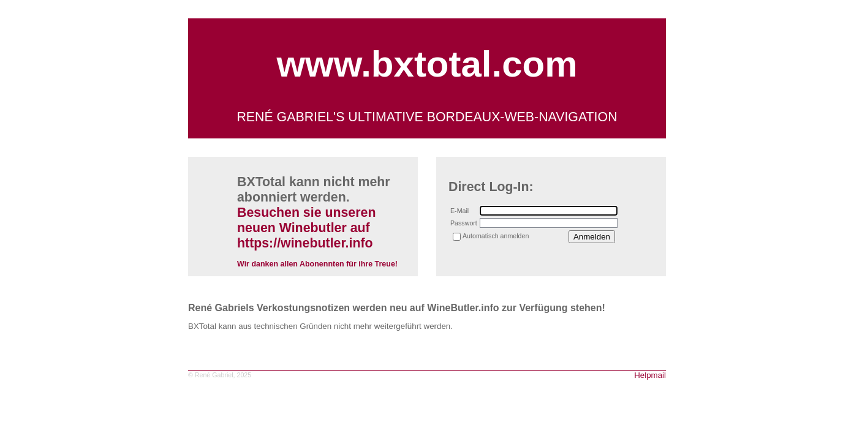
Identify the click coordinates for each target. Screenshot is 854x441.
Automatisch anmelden (496, 235)
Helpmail (650, 375)
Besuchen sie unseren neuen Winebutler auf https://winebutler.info (306, 228)
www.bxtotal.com (426, 64)
